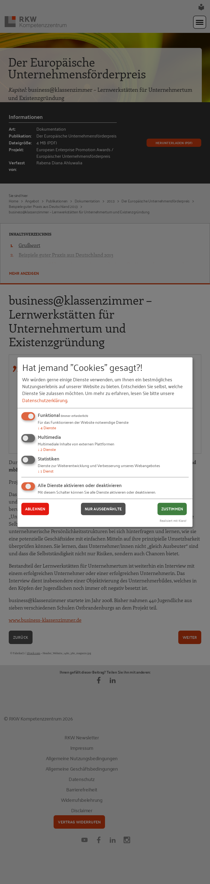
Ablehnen (35, 509)
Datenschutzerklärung (44, 400)
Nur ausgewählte (103, 509)
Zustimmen (172, 509)
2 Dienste (47, 449)
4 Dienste (47, 427)
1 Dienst (46, 470)
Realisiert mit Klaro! (173, 520)
